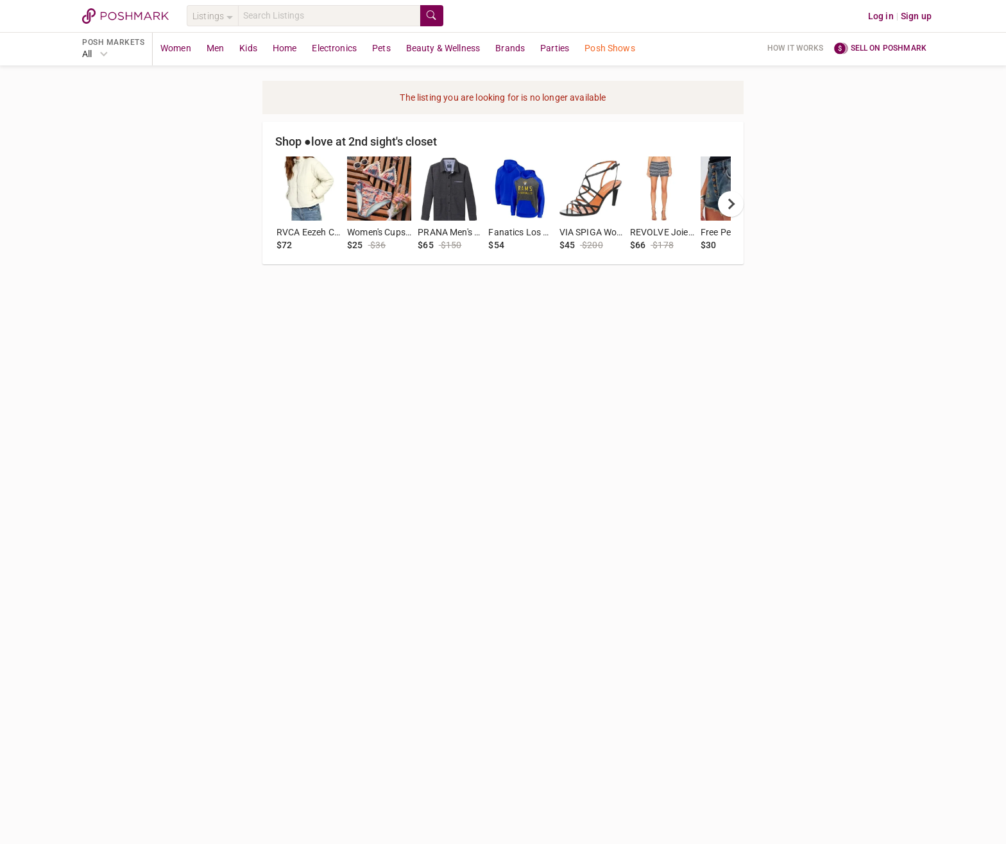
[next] (731, 204)
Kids (248, 48)
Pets (381, 48)
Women (175, 48)
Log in (881, 16)
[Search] (329, 15)
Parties (554, 48)
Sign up (916, 16)
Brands (510, 48)
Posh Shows (609, 48)
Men (215, 48)
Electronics (334, 48)
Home (285, 48)
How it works (795, 48)
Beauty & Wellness (443, 48)
